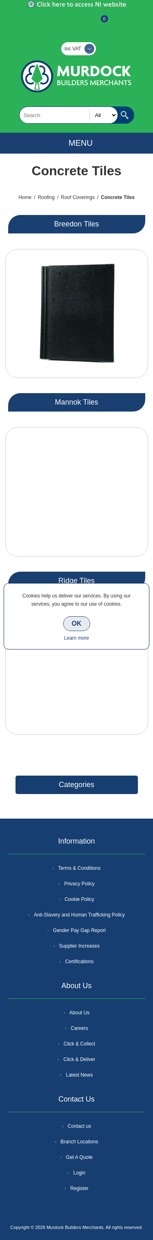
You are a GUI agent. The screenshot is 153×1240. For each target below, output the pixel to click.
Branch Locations (79, 1142)
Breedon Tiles (76, 224)
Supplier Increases (79, 946)
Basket (98, 22)
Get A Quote (79, 1157)
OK (77, 623)
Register (54, 22)
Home (24, 197)
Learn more (76, 638)
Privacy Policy (79, 884)
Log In (75, 22)
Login (79, 1173)
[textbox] (69, 115)
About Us (79, 1013)
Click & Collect (79, 1044)
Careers (79, 1028)
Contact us (79, 1126)
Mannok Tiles (76, 402)
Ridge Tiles (76, 581)
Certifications (79, 961)
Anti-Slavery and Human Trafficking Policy (79, 915)
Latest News (79, 1075)
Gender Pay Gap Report (79, 930)
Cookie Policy (79, 899)
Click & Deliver (79, 1059)
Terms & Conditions (79, 868)
